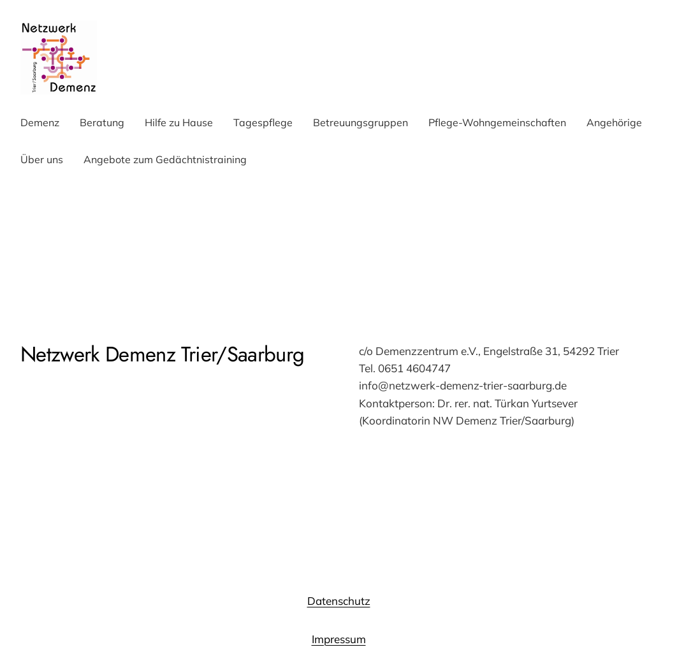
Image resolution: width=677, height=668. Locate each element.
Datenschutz (338, 600)
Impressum (339, 639)
